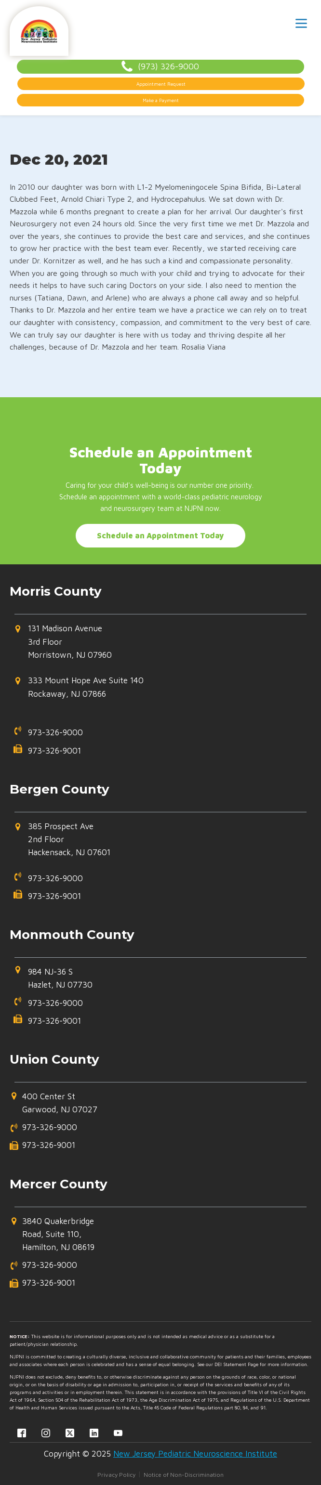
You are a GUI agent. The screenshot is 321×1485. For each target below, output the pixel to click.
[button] (156, 645)
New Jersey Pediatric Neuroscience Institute (195, 1454)
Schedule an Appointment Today (160, 535)
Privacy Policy (116, 1474)
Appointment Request (161, 84)
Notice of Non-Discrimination (184, 1474)
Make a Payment (161, 100)
